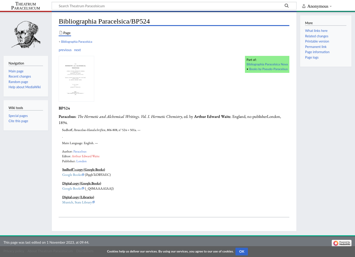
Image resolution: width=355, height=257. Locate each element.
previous (65, 50)
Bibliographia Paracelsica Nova (267, 64)
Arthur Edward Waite (86, 156)
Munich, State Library (77, 202)
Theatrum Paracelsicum (25, 6)
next (77, 50)
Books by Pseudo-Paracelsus (268, 69)
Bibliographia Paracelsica (76, 41)
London (81, 161)
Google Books (71, 174)
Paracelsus (79, 151)
